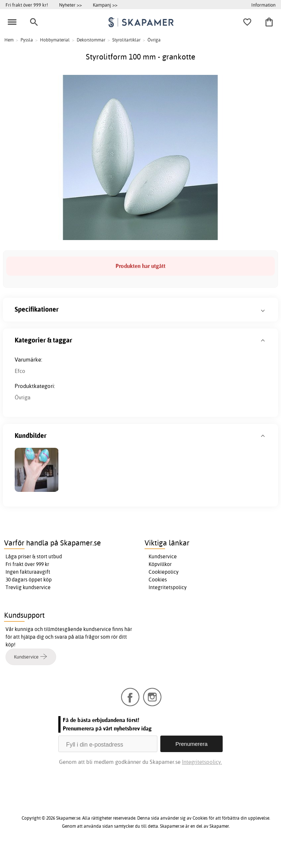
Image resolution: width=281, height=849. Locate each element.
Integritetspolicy (168, 587)
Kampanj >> (105, 5)
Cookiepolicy (164, 572)
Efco (20, 370)
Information (263, 5)
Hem (9, 40)
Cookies (158, 579)
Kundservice (163, 556)
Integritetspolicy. (202, 761)
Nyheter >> (70, 5)
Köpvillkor (160, 564)
